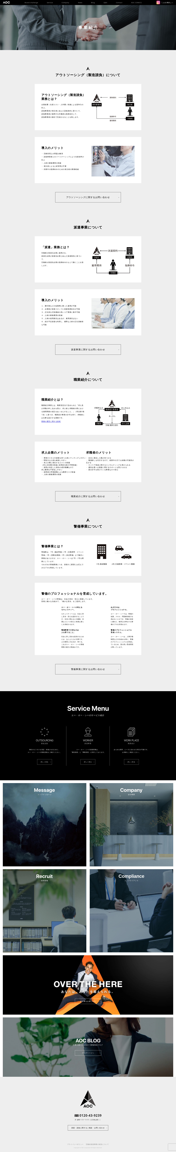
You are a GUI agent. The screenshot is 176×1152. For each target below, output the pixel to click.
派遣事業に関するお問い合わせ (88, 349)
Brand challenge (31, 3)
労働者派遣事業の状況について (97, 1144)
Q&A (105, 2)
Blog (93, 2)
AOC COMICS (136, 2)
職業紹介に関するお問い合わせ (88, 496)
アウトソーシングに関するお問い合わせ (88, 197)
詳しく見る (44, 762)
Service (50, 3)
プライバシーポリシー (75, 1144)
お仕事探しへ (167, 2)
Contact (119, 2)
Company (65, 3)
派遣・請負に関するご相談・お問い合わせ (88, 1128)
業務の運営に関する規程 (51, 421)
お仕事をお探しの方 (88, 1001)
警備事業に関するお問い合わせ (88, 669)
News (80, 2)
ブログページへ (88, 1053)
